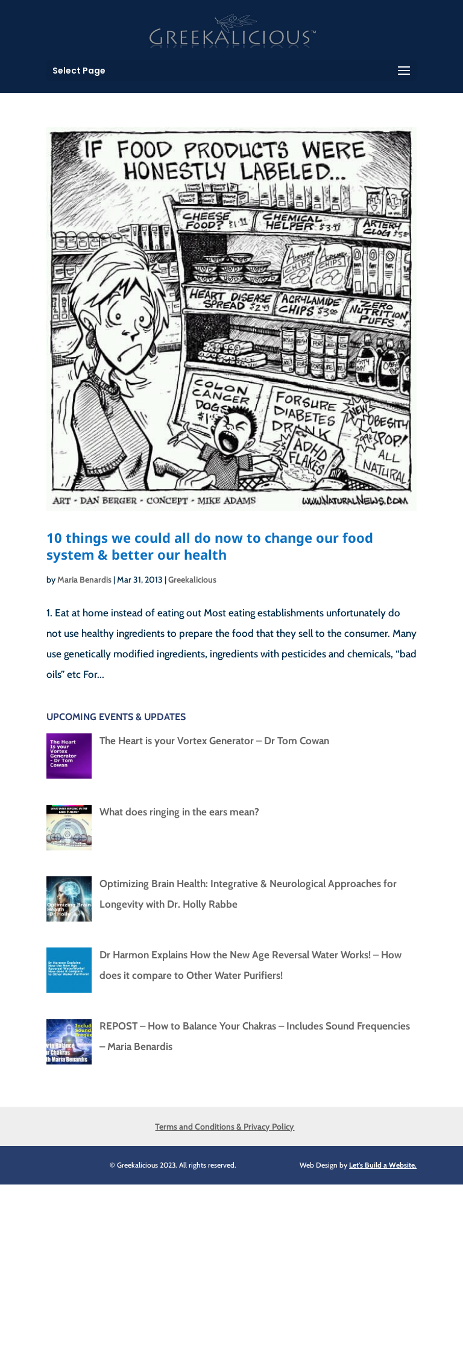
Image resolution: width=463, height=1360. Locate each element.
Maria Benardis (84, 579)
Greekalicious (192, 579)
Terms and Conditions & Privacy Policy (224, 1126)
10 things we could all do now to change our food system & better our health (209, 546)
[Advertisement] (231, 1268)
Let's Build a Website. (383, 1164)
